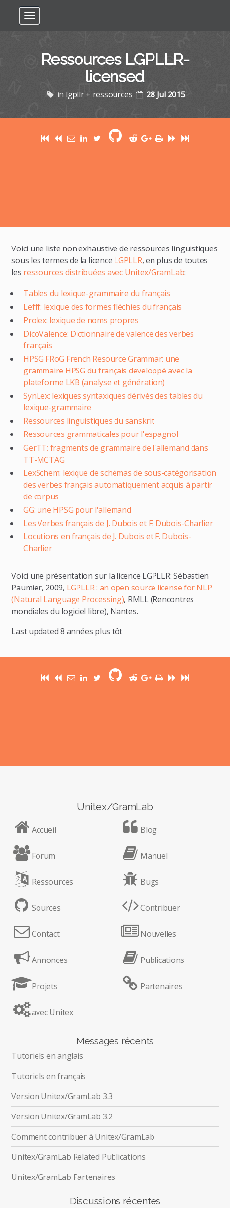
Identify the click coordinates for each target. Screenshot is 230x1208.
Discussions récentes (115, 1200)
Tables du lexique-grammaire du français (96, 293)
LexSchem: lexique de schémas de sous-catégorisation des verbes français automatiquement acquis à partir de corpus (119, 484)
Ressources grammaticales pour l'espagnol (100, 434)
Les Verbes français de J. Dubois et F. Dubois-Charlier (118, 523)
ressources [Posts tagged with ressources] (113, 94)
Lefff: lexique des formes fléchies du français (102, 306)
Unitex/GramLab (115, 807)
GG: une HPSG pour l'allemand (77, 509)
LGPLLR (128, 260)
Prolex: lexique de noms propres (81, 320)
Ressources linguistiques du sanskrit (88, 420)
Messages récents (115, 1040)
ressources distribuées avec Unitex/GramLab (103, 272)
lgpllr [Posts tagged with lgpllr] (75, 94)
